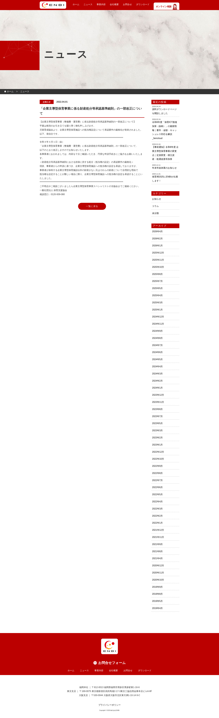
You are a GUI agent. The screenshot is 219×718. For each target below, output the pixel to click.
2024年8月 (157, 338)
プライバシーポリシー (109, 705)
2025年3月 (157, 302)
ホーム (76, 4)
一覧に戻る (92, 206)
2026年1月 (157, 245)
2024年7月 (157, 345)
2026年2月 (157, 238)
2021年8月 (157, 551)
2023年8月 (157, 409)
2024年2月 (157, 381)
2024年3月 (157, 373)
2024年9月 (157, 331)
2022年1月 (157, 523)
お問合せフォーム (112, 663)
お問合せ (127, 4)
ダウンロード (142, 4)
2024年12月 (158, 316)
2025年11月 (158, 260)
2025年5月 (157, 288)
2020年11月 (158, 572)
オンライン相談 (166, 6)
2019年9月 (157, 587)
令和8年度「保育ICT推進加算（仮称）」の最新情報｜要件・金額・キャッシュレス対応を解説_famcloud (164, 130)
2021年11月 (158, 537)
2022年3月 (157, 508)
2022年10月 (158, 459)
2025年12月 (158, 253)
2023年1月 (157, 445)
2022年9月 (157, 466)
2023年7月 (157, 416)
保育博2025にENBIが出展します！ (165, 179)
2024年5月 (157, 359)
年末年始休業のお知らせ (164, 168)
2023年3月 (157, 430)
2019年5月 (157, 601)
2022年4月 (157, 501)
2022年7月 (157, 480)
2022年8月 (157, 473)
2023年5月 (157, 423)
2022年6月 (157, 487)
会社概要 (114, 4)
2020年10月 (158, 580)
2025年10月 (158, 267)
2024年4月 (157, 366)
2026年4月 (157, 231)
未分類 (155, 213)
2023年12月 (158, 395)
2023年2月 (157, 437)
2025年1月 (157, 309)
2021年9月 (157, 544)
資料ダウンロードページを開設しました (164, 111)
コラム (155, 206)
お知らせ (156, 199)
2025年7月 (157, 281)
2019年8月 (157, 594)
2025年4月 (157, 295)
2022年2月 (157, 516)
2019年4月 (157, 608)
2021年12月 (158, 530)
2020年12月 (158, 565)
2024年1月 (157, 388)
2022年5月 (157, 494)
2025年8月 (157, 274)
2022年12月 (158, 452)
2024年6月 (157, 352)
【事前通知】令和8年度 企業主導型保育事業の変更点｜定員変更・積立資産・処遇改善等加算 (165, 153)
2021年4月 (157, 558)
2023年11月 (158, 402)
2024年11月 (158, 324)
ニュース (88, 4)
